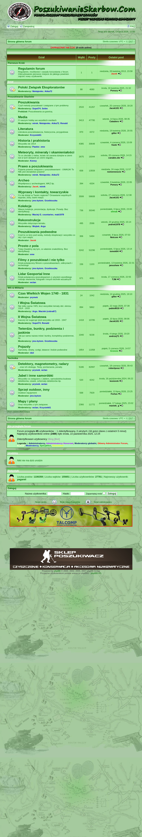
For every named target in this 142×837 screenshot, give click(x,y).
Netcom (114, 237)
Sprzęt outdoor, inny (34, 389)
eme (43, 147)
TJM (114, 279)
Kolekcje (24, 206)
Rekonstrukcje (29, 220)
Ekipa (27, 412)
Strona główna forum (20, 41)
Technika (13, 358)
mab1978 (59, 214)
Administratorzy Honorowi (59, 443)
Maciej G (36, 214)
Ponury (114, 90)
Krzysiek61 (35, 135)
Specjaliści (45, 445)
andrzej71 (114, 336)
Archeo (23, 180)
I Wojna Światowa (31, 303)
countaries (47, 214)
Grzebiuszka (51, 200)
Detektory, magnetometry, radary (43, 364)
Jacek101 (114, 108)
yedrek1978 (114, 224)
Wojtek (36, 226)
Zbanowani (58, 445)
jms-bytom (37, 200)
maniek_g (114, 405)
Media (22, 117)
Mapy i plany (28, 401)
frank (114, 145)
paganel (21, 479)
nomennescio (114, 172)
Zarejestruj (27, 26)
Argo (43, 226)
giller (114, 133)
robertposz (114, 368)
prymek (34, 297)
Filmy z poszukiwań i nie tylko (41, 260)
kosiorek (114, 381)
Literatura (25, 129)
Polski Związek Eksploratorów (41, 87)
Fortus (114, 394)
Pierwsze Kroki (16, 63)
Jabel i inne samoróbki (35, 375)
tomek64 (114, 251)
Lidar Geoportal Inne (34, 274)
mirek (35, 123)
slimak (114, 211)
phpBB (57, 571)
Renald (64, 123)
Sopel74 (36, 108)
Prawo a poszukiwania (35, 166)
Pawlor (36, 147)
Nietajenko (37, 91)
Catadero (114, 121)
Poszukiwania (28, 102)
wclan (33, 282)
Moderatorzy (32, 445)
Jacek (114, 74)
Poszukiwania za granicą (40, 111)
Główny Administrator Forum (112, 443)
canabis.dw (114, 158)
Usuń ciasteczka (15, 412)
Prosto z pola (28, 246)
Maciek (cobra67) (47, 311)
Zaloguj (12, 26)
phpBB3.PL (96, 573)
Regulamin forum (31, 68)
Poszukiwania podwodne (37, 232)
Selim (45, 108)
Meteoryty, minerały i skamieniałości (46, 152)
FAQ (131, 26)
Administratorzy (37, 443)
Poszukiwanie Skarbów (21, 96)
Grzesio (114, 351)
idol (32, 353)
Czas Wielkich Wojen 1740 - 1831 (43, 293)
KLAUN (21, 445)
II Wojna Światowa (32, 317)
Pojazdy (24, 346)
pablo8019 (114, 308)
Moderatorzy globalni (85, 443)
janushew (114, 265)
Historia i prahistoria (34, 140)
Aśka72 (48, 91)
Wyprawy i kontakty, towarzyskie (43, 192)
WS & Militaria (16, 288)
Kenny (33, 161)
